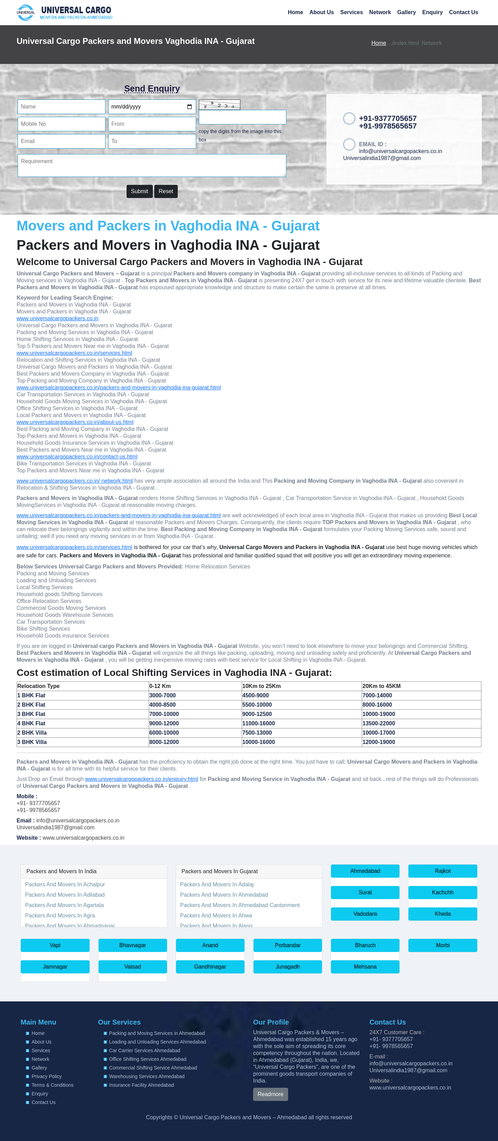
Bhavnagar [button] (132, 945)
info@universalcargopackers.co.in (400, 151)
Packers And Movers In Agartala (64, 905)
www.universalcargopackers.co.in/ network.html (75, 481)
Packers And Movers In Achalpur (65, 884)
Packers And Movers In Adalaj (217, 884)
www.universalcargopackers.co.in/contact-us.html (77, 457)
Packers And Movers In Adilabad (64, 895)
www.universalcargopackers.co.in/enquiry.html (141, 779)
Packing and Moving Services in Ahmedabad (157, 1033)
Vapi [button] (55, 945)
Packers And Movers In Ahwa (216, 915)
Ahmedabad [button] (365, 871)
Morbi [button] (443, 945)
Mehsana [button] (365, 967)
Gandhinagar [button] (210, 967)
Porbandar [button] (288, 945)
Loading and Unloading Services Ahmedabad (157, 1042)
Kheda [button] (443, 914)
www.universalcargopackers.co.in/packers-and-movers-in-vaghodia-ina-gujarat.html (119, 387)
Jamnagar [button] (55, 967)
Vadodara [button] (365, 914)
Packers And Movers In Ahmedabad (224, 895)
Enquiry (432, 12)
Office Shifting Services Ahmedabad (147, 1059)
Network (380, 12)
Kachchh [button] (442, 892)
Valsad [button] (132, 967)
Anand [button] (210, 945)
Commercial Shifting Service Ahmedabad (153, 1068)
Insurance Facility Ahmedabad (141, 1085)
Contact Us (463, 12)
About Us (322, 12)
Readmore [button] (271, 1094)
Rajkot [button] (443, 871)
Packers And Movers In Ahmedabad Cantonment (240, 905)
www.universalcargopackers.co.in (58, 318)
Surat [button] (365, 892)
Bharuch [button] (365, 945)
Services (351, 12)
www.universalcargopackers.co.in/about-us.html (75, 422)
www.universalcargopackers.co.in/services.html (74, 353)
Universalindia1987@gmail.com (382, 158)
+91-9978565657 (388, 126)
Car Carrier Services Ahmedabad (144, 1050)
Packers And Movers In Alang (216, 926)
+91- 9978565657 (38, 810)
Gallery (406, 12)
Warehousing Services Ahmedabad (147, 1076)
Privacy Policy (46, 1076)
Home (295, 12)
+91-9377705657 (388, 118)
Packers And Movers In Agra (60, 915)
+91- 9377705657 (38, 803)
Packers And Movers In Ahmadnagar (70, 926)
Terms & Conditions (52, 1085)
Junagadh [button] (288, 967)
